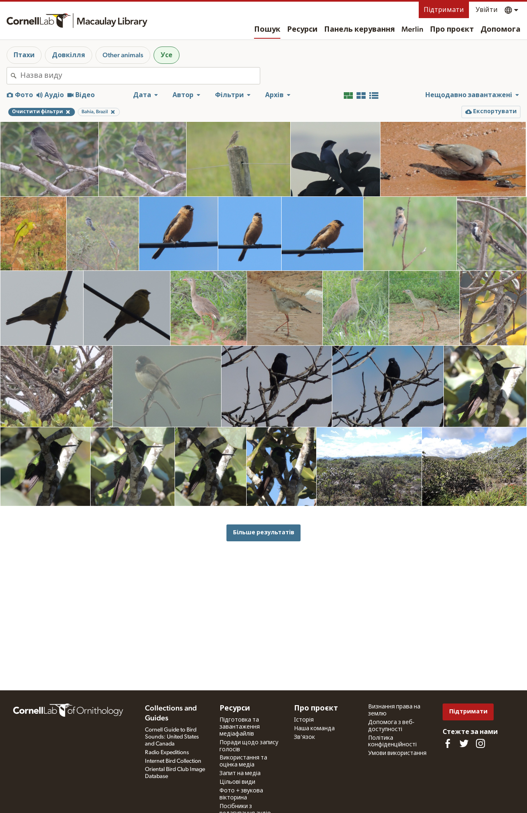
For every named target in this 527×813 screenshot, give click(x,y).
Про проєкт (452, 29)
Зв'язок (304, 737)
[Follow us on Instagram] (480, 743)
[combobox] (140, 76)
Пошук (267, 29)
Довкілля (68, 55)
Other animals (123, 55)
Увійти (487, 10)
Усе (167, 55)
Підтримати (444, 10)
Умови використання (397, 753)
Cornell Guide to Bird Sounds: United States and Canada (172, 737)
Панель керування (359, 29)
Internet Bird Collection (173, 761)
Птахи (24, 55)
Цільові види (237, 782)
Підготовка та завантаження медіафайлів (239, 727)
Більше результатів (263, 532)
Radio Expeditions (167, 752)
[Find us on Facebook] (447, 743)
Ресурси (302, 29)
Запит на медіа (240, 773)
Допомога (500, 29)
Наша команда (314, 728)
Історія (304, 720)
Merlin (412, 29)
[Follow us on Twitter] (464, 743)
